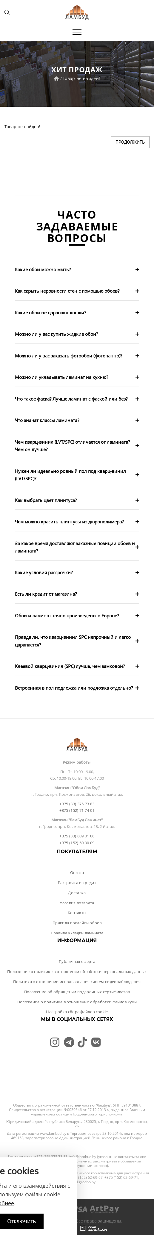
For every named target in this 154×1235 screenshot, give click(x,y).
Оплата (77, 872)
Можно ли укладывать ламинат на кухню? (61, 377)
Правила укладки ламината (77, 933)
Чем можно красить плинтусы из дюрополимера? (69, 522)
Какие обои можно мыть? (43, 269)
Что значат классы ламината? (47, 420)
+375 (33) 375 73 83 (76, 803)
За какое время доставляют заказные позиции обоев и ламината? (75, 547)
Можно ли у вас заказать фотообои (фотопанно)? (68, 356)
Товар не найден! (81, 78)
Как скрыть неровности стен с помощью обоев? (67, 291)
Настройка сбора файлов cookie (77, 1011)
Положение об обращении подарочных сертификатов (77, 991)
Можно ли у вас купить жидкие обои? (56, 334)
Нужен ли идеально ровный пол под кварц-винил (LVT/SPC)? (70, 475)
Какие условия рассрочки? (44, 572)
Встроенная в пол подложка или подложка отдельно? (74, 688)
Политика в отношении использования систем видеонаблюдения (77, 981)
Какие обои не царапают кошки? (50, 313)
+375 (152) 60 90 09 (76, 842)
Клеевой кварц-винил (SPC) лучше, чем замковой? (70, 666)
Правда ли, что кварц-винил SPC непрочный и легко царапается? (73, 641)
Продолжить (130, 142)
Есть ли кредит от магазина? (46, 594)
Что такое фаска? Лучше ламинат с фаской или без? (71, 399)
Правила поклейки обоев (77, 922)
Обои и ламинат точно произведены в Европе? (67, 616)
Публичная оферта (77, 961)
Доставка (77, 892)
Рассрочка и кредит (77, 882)
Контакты (77, 912)
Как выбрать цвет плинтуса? (46, 500)
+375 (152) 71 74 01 (76, 810)
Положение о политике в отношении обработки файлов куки (77, 1002)
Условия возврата (77, 903)
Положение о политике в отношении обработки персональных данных (77, 971)
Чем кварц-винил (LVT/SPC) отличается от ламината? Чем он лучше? (72, 446)
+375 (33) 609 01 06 (76, 836)
